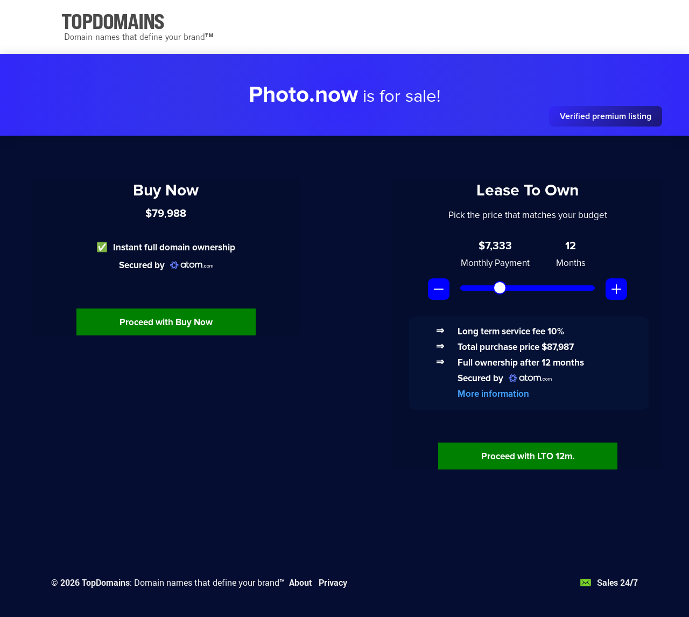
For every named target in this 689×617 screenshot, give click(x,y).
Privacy (333, 582)
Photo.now (303, 95)
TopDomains (106, 582)
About (300, 582)
